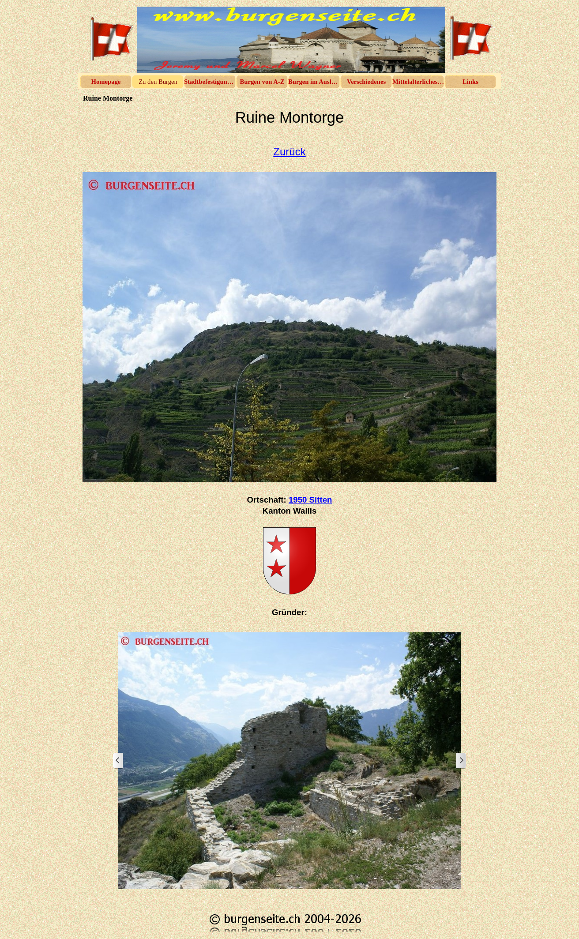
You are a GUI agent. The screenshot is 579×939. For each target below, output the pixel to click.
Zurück (289, 152)
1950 (310, 499)
